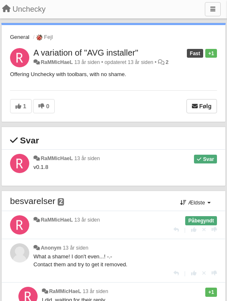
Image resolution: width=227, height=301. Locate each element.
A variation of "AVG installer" (85, 52)
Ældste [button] (195, 202)
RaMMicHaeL (57, 62)
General (19, 37)
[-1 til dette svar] (214, 230)
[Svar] (176, 230)
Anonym (51, 248)
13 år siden (87, 158)
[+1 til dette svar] (193, 230)
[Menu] (213, 9)
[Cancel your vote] (204, 230)
